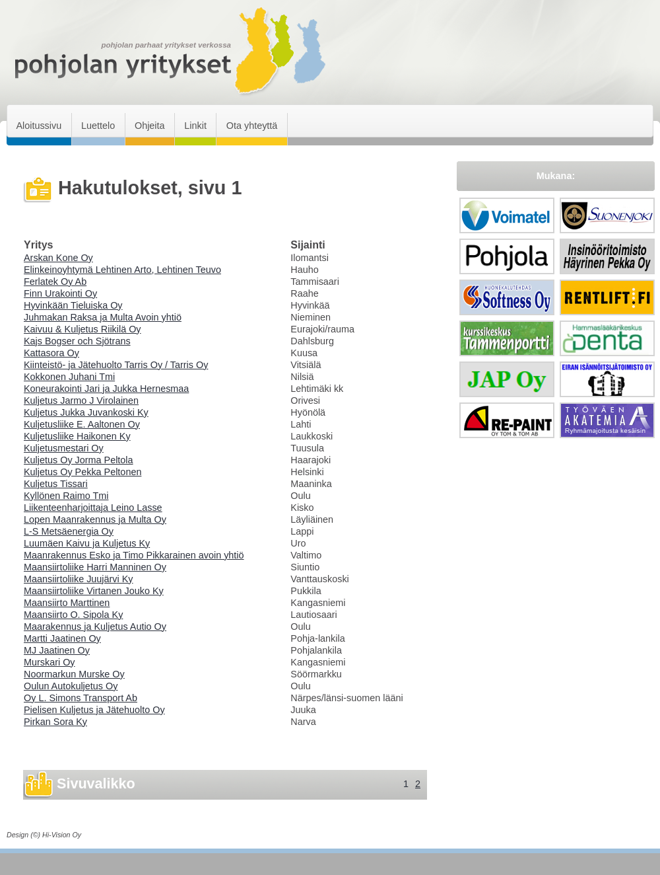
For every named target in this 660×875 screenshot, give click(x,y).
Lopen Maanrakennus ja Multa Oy (95, 519)
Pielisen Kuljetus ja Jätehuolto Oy (94, 709)
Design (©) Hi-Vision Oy (44, 835)
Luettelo (98, 125)
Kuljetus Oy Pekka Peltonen (82, 472)
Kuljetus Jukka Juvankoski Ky (86, 412)
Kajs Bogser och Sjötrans (77, 341)
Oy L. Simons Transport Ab (80, 698)
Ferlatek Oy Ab (55, 281)
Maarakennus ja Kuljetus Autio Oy (95, 626)
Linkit (195, 125)
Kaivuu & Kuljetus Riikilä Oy (82, 329)
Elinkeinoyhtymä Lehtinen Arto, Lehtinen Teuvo (122, 269)
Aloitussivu (38, 125)
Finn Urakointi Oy (60, 293)
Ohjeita (150, 125)
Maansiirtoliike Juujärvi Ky (78, 579)
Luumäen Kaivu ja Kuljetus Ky (87, 543)
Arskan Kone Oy (58, 257)
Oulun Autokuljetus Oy (70, 686)
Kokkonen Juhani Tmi (69, 376)
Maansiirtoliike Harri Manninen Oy (95, 567)
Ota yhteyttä (252, 125)
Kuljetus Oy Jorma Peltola (78, 460)
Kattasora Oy (51, 353)
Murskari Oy (49, 662)
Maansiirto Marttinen (67, 602)
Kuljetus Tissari (56, 483)
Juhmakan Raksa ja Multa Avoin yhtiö (103, 317)
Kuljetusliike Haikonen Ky (77, 436)
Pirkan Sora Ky (55, 721)
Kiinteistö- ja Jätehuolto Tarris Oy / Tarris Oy (116, 365)
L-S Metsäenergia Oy (69, 531)
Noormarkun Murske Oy (74, 674)
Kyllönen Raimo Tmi (66, 495)
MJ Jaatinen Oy (57, 650)
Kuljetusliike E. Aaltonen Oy (82, 424)
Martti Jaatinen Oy (62, 638)
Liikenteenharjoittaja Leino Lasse (93, 507)
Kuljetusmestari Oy (64, 448)
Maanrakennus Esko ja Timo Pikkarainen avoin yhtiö (134, 555)
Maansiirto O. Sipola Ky (73, 614)
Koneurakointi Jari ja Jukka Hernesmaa (106, 388)
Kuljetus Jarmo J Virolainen (81, 400)
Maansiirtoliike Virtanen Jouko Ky (94, 591)
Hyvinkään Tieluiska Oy (73, 305)
